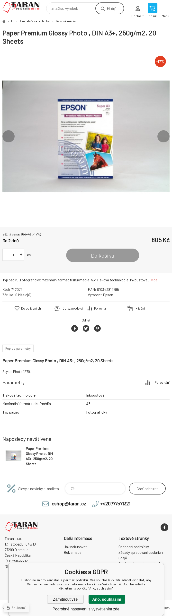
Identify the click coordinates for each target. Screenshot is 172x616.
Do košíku (102, 255)
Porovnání (101, 308)
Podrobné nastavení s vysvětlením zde (86, 609)
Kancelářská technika (34, 21)
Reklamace (72, 552)
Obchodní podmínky (133, 547)
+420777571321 (115, 503)
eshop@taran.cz (69, 503)
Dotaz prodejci (73, 308)
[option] (86, 136)
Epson (108, 295)
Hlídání (140, 308)
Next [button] (163, 136)
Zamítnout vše (65, 599)
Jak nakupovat (75, 547)
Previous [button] (8, 136)
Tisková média (65, 21)
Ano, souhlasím (106, 599)
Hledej (111, 8)
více (154, 280)
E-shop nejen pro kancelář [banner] (23, 7)
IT (12, 21)
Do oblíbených (31, 308)
